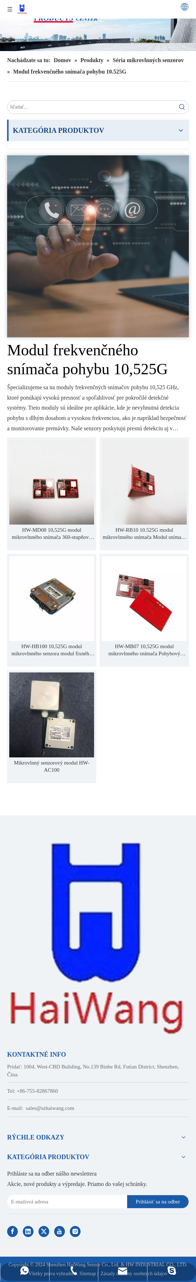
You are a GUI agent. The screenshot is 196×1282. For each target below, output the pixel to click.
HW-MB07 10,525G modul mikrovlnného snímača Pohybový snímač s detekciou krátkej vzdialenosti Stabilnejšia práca (144, 650)
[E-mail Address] (65, 1201)
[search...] (91, 107)
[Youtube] (59, 1231)
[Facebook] (12, 1231)
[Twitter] (43, 1231)
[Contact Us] (98, 246)
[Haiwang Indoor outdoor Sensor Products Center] (98, 25)
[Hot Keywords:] (182, 107)
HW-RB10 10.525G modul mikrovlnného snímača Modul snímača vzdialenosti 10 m (144, 534)
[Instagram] (75, 1231)
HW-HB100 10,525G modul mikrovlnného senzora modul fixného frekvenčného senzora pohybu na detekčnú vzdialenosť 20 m (51, 650)
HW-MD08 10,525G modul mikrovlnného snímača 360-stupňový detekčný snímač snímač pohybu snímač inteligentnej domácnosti (51, 534)
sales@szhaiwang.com (50, 1108)
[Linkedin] (28, 1231)
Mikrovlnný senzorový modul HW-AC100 (51, 766)
